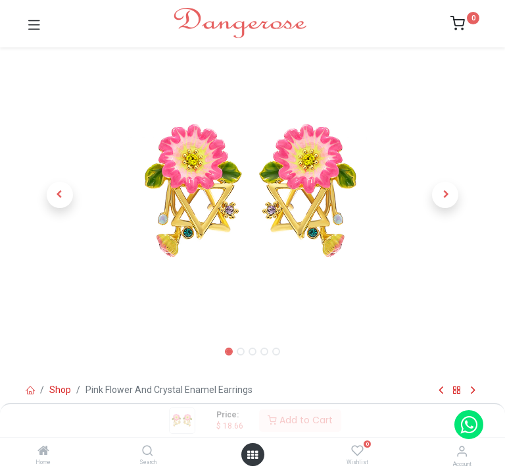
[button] (60, 195)
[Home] (43, 451)
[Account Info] (462, 451)
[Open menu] (252, 455)
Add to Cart (300, 420)
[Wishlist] (357, 451)
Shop (60, 389)
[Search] (147, 451)
